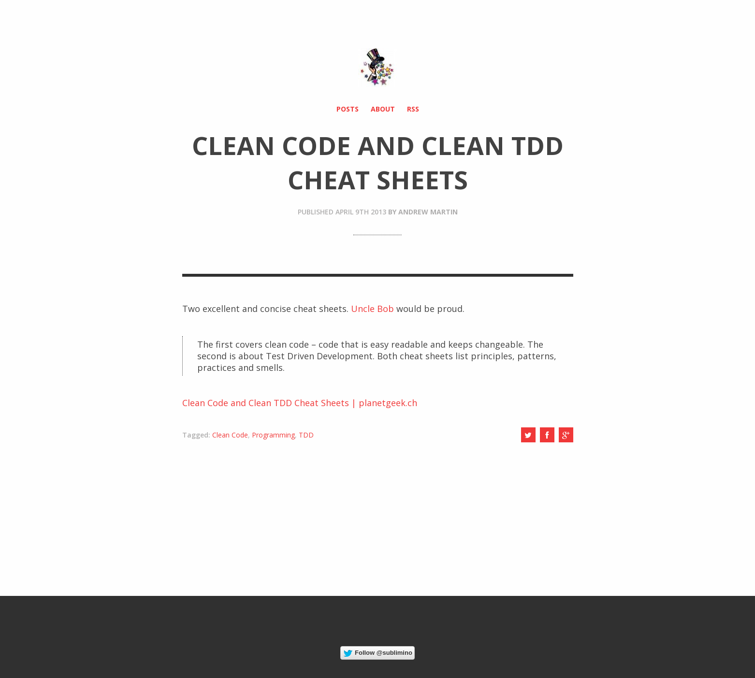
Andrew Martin (428, 211)
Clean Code (230, 434)
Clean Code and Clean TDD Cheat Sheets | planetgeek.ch (299, 403)
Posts (347, 108)
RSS (413, 108)
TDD (306, 434)
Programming (273, 434)
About (383, 108)
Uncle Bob (372, 308)
